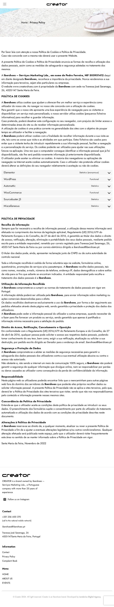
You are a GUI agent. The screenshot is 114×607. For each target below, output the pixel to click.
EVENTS (6, 583)
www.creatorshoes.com (25, 86)
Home (24, 22)
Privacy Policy (8, 556)
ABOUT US (7, 578)
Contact (5, 552)
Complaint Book (9, 561)
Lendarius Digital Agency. (90, 596)
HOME (5, 574)
